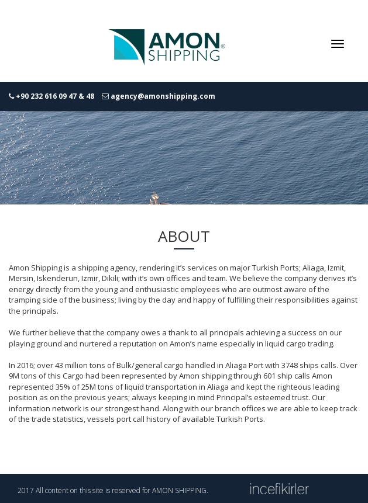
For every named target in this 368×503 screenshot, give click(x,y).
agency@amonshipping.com (163, 96)
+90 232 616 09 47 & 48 (55, 96)
